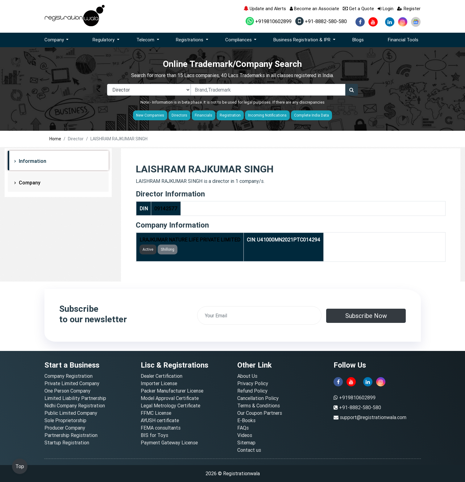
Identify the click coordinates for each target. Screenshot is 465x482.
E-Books (246, 420)
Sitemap (246, 442)
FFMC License (156, 413)
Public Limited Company (70, 413)
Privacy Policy (252, 383)
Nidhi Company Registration (74, 405)
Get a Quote (358, 8)
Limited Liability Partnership (75, 398)
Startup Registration (66, 442)
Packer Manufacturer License (172, 391)
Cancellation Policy (258, 398)
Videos (244, 435)
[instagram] (402, 22)
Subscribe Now (366, 315)
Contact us (249, 450)
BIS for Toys (154, 435)
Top (19, 466)
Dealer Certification (161, 376)
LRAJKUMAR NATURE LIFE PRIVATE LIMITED (189, 240)
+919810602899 (269, 21)
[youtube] (373, 22)
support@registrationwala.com (373, 417)
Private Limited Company (71, 383)
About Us (247, 376)
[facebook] (360, 22)
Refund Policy (252, 391)
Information (32, 161)
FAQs (243, 428)
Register (409, 8)
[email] (259, 315)
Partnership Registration (71, 435)
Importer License (159, 383)
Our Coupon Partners (259, 413)
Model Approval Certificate (170, 398)
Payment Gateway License (169, 442)
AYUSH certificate (160, 420)
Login (385, 8)
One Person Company (67, 391)
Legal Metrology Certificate (170, 405)
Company (29, 182)
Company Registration (68, 376)
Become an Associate (314, 8)
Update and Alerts (264, 8)
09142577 (165, 208)
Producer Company (64, 428)
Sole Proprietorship (65, 420)
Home (55, 139)
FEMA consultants (161, 428)
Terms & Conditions (258, 405)
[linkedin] (389, 22)
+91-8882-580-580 (321, 21)
